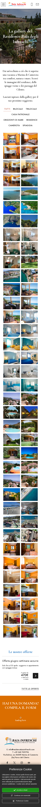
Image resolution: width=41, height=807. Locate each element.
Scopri (35, 676)
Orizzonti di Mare (13, 120)
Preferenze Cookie (21, 801)
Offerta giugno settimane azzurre (20, 661)
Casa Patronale (20, 114)
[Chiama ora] (32, 4)
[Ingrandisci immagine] (11, 138)
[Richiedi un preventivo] (37, 4)
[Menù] (3, 4)
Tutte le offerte (30, 689)
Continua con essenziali (20, 796)
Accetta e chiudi (20, 790)
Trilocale (31, 109)
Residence (32, 120)
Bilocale (18, 109)
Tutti (7, 109)
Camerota (14, 125)
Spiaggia (27, 125)
